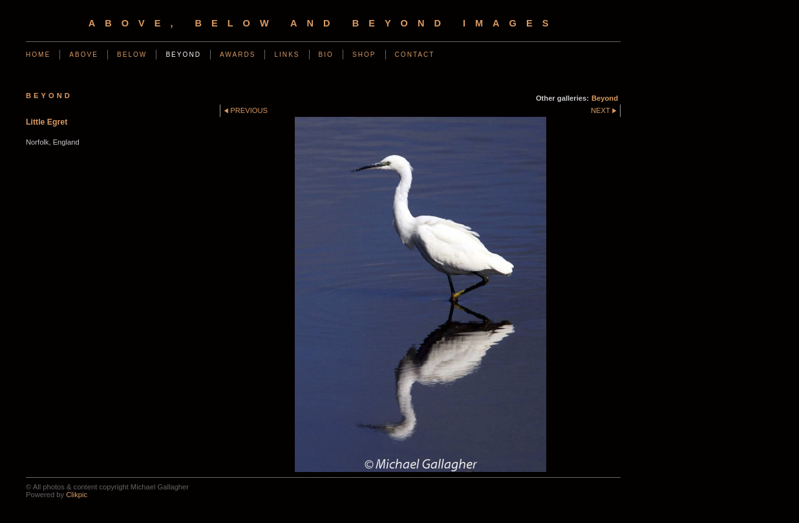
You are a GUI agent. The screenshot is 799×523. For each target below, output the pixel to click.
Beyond (183, 54)
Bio (326, 54)
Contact (415, 54)
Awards (238, 54)
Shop (364, 54)
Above (83, 54)
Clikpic (76, 494)
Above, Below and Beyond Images (324, 23)
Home (38, 54)
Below (132, 54)
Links (286, 54)
